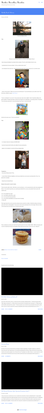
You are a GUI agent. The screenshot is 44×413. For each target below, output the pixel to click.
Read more (40, 309)
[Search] (39, 2)
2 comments (7, 356)
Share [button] (40, 249)
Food (9, 249)
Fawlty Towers (14, 93)
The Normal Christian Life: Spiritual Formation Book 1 (15, 391)
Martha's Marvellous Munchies (12, 2)
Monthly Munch (13, 249)
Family (6, 249)
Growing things (5, 344)
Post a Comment (4, 258)
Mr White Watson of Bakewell (9, 297)
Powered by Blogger (22, 409)
